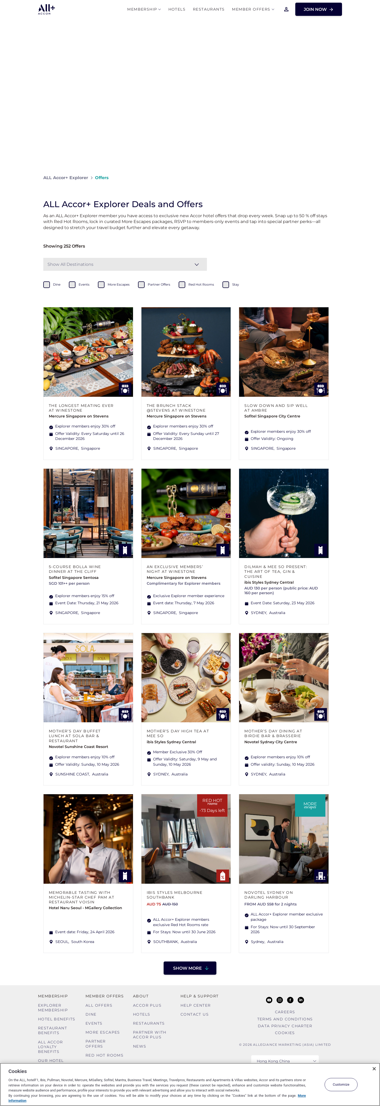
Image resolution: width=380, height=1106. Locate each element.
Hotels (177, 9)
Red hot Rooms (105, 1055)
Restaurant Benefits (52, 1030)
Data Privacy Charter (285, 1026)
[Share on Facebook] (331, 177)
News (139, 1046)
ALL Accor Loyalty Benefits (50, 1047)
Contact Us (194, 1014)
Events (94, 1023)
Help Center (195, 1005)
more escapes (119, 284)
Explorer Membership (53, 1007)
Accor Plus (147, 1005)
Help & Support (199, 996)
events (84, 284)
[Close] (374, 1069)
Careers (285, 1012)
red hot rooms (201, 284)
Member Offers (251, 9)
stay (235, 284)
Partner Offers (96, 1043)
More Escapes (103, 1032)
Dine (91, 1014)
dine (56, 284)
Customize (341, 1084)
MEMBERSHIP (142, 9)
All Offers (99, 1005)
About (141, 996)
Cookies (285, 1032)
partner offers (159, 284)
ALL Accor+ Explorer (65, 177)
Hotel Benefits (56, 1019)
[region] (190, 1084)
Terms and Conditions (285, 1019)
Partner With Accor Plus (150, 1034)
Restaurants (209, 9)
